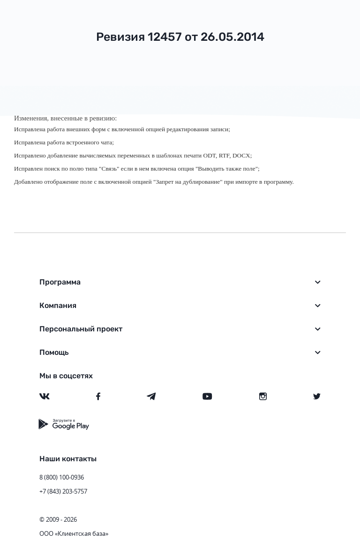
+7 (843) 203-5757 (63, 491)
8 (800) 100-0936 (61, 477)
